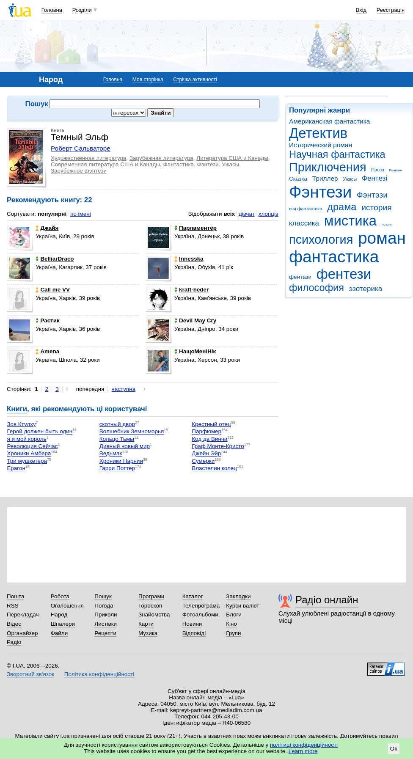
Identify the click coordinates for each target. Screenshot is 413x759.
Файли (59, 633)
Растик (47, 320)
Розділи (82, 10)
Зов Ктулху (21, 424)
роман (382, 238)
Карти (146, 624)
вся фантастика (305, 208)
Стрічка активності (195, 79)
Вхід (361, 10)
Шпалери (63, 624)
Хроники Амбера (29, 454)
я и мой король (26, 439)
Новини (192, 624)
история (376, 207)
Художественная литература (89, 158)
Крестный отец (211, 424)
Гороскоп (150, 605)
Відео (14, 624)
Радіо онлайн (326, 599)
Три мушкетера (27, 461)
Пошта (15, 596)
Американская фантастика (329, 121)
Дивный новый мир (124, 446)
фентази (300, 277)
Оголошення (67, 605)
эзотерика (366, 289)
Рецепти (105, 633)
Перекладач (23, 614)
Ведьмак (110, 454)
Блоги (234, 614)
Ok (393, 748)
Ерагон (16, 468)
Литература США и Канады (232, 158)
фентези (344, 274)
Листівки (105, 624)
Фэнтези (320, 192)
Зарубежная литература (161, 158)
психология (321, 239)
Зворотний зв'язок (30, 674)
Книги (17, 409)
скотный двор (117, 424)
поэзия (387, 224)
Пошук (103, 596)
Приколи (105, 614)
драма (341, 206)
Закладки (238, 596)
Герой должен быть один (39, 432)
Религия (395, 170)
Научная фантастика (337, 154)
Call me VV (52, 289)
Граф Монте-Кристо (218, 446)
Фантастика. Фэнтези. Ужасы (201, 164)
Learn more (303, 751)
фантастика (334, 257)
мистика (350, 220)
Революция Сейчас (32, 446)
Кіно (231, 624)
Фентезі (374, 178)
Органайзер (22, 633)
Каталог (192, 596)
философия (316, 287)
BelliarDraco (55, 259)
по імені (80, 214)
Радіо (14, 642)
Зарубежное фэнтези (79, 171)
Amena (47, 351)
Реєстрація (391, 10)
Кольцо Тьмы (116, 439)
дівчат (247, 214)
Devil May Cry (195, 320)
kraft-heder (191, 289)
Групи (233, 633)
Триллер (325, 178)
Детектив (318, 133)
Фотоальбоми (200, 614)
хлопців (268, 214)
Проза (377, 169)
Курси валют (242, 605)
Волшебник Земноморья (131, 432)
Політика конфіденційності (99, 674)
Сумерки (203, 461)
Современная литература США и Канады (105, 164)
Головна (51, 10)
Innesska (189, 259)
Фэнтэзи (372, 194)
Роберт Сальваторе (80, 148)
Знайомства (154, 614)
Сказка (298, 179)
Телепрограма (201, 605)
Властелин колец (214, 468)
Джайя (47, 228)
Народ (59, 614)
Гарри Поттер (117, 468)
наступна (123, 389)
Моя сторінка (147, 79)
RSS (13, 605)
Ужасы (350, 179)
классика (304, 223)
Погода (103, 605)
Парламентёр (195, 228)
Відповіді (194, 633)
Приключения (327, 167)
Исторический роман (320, 144)
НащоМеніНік (195, 351)
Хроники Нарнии (121, 461)
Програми (151, 596)
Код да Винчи (209, 439)
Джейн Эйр (206, 454)
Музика (147, 633)
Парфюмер (206, 432)
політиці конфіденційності (304, 745)
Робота (60, 596)
